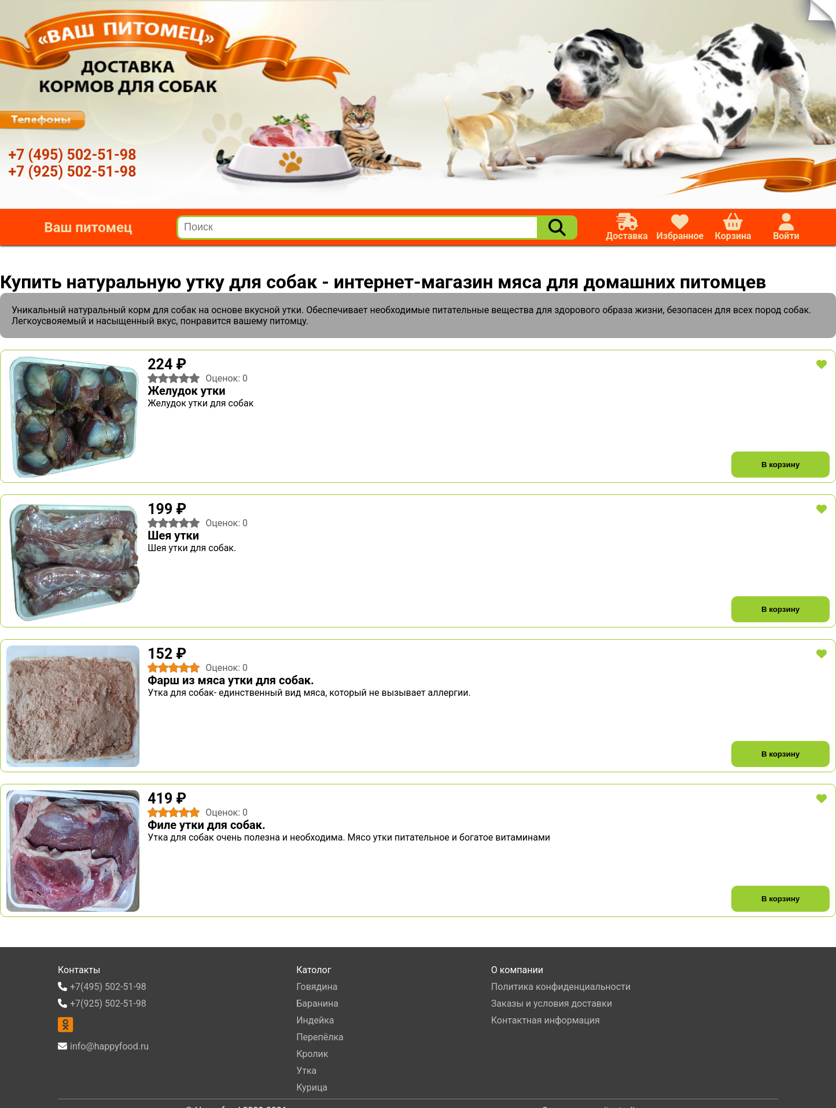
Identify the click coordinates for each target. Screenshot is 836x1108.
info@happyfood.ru (109, 1046)
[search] (358, 227)
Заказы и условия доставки (551, 1003)
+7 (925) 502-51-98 (72, 171)
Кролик (312, 1053)
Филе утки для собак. (207, 825)
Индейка (315, 1020)
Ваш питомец (88, 227)
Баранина (317, 1003)
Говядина (316, 986)
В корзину (780, 464)
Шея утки (173, 535)
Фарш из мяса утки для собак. (231, 680)
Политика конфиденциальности (561, 986)
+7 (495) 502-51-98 (72, 154)
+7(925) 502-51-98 (108, 1003)
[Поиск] (557, 227)
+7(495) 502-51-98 (108, 986)
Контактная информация (545, 1020)
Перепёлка (320, 1037)
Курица (311, 1087)
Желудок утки (186, 391)
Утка (306, 1070)
